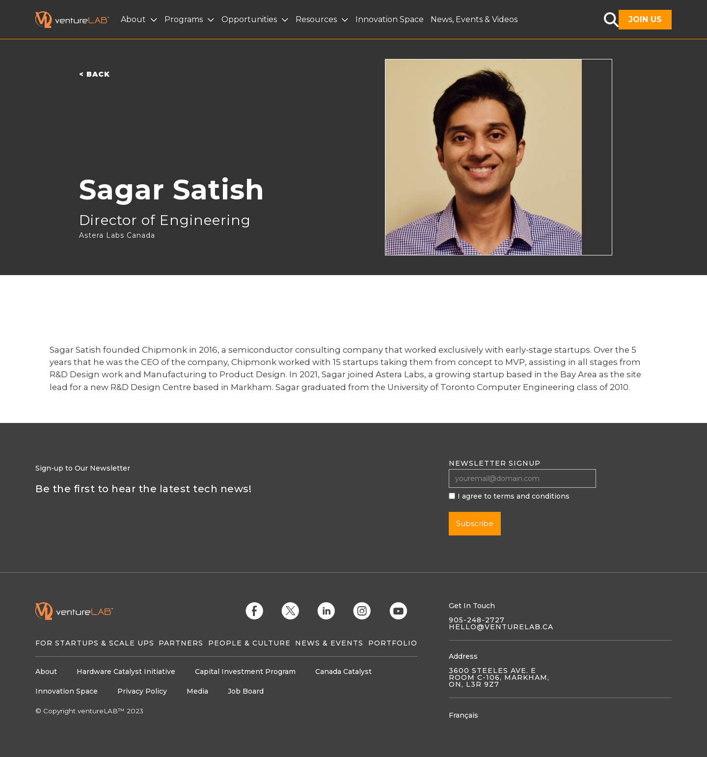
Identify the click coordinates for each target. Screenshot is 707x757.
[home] (78, 19)
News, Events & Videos (474, 19)
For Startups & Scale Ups (94, 643)
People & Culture (249, 643)
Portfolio (392, 643)
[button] (140, 20)
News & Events (329, 643)
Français (463, 715)
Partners (181, 643)
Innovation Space (389, 19)
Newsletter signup (495, 463)
